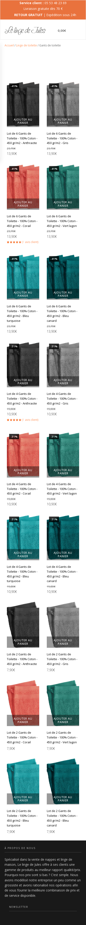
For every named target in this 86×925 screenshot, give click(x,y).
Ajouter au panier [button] (23, 121)
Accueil (9, 45)
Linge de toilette (26, 45)
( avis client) (30, 242)
